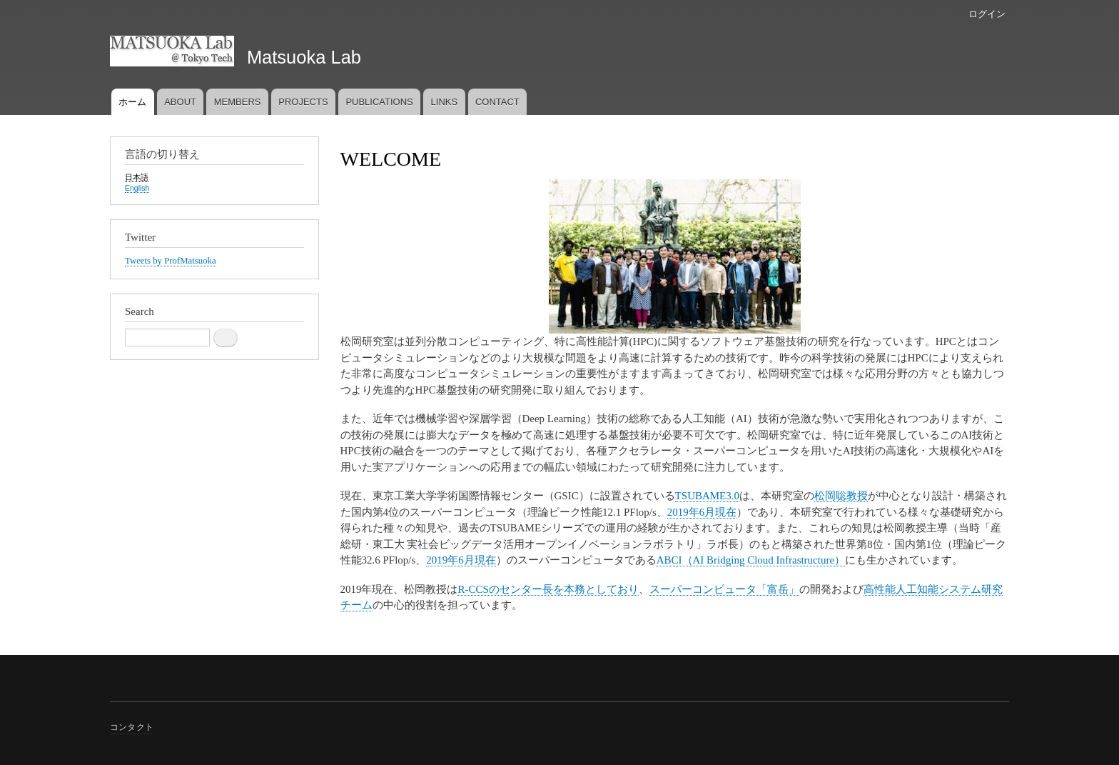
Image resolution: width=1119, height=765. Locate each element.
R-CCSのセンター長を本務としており (547, 589)
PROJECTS (303, 101)
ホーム (132, 101)
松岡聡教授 (841, 495)
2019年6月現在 (701, 512)
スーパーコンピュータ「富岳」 (724, 589)
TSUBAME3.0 (707, 495)
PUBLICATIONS (378, 101)
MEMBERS (237, 101)
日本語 (136, 177)
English (137, 188)
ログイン (987, 14)
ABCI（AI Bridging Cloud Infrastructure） (751, 560)
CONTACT (497, 101)
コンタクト (131, 727)
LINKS (444, 101)
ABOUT (180, 101)
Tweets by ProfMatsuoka (170, 261)
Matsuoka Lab (304, 57)
